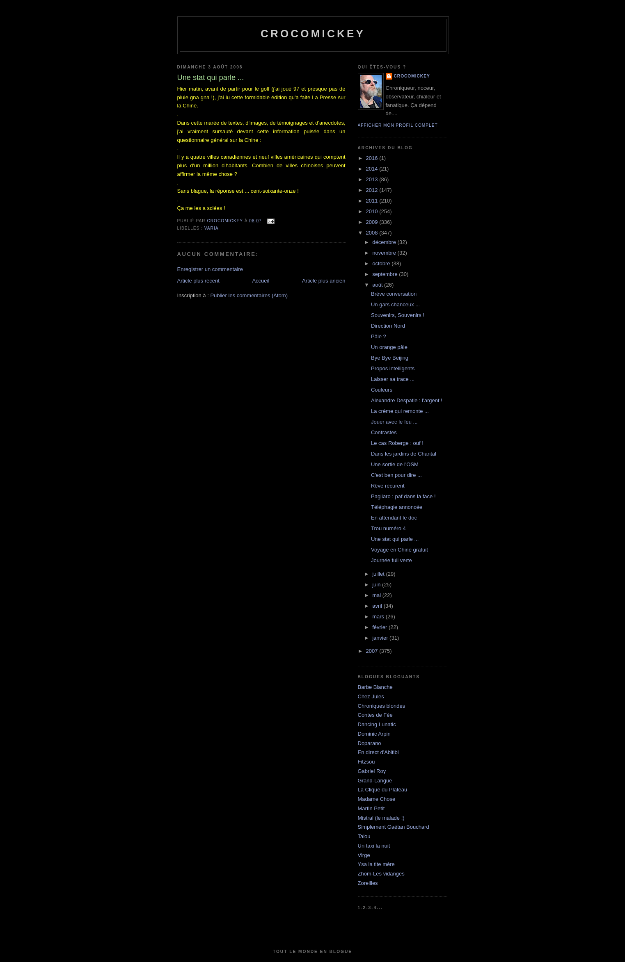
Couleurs (381, 390)
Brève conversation (394, 294)
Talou (364, 836)
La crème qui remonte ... (400, 411)
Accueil (260, 281)
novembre (384, 253)
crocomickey (313, 33)
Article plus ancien (324, 281)
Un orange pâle (389, 347)
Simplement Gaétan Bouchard (393, 827)
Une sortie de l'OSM (395, 464)
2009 (373, 222)
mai (377, 595)
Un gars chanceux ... (395, 304)
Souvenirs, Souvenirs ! (397, 315)
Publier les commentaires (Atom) (249, 295)
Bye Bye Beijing (389, 358)
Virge (364, 855)
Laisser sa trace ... (392, 379)
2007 (373, 651)
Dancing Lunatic (377, 724)
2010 (373, 211)
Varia (211, 228)
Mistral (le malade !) (381, 818)
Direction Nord (388, 326)
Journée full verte (391, 560)
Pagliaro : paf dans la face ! (403, 496)
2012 (373, 190)
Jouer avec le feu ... (394, 422)
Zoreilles (368, 883)
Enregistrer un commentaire (210, 269)
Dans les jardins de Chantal (403, 454)
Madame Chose (377, 799)
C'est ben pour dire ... (396, 475)
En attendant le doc (394, 518)
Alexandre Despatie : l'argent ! (406, 400)
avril (377, 606)
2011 (373, 201)
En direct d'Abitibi (378, 752)
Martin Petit (371, 808)
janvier (380, 638)
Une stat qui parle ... (395, 539)
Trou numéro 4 (388, 528)
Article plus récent (198, 281)
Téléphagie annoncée (396, 507)
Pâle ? (378, 336)
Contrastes (384, 432)
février (380, 627)
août (378, 285)
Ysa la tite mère (376, 864)
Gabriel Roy (372, 771)
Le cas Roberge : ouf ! (397, 443)
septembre (385, 274)
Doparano (369, 743)
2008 (373, 233)
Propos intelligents (392, 368)
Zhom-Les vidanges (381, 874)
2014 (373, 169)
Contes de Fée (375, 715)
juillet (379, 574)
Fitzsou (366, 762)
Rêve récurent (388, 486)
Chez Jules (371, 696)
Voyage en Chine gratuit (399, 550)
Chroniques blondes (381, 706)
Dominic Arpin (374, 734)
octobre (381, 263)
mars (379, 616)
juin (377, 584)
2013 (373, 179)
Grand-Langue (375, 780)
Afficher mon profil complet (398, 125)
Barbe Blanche (375, 687)
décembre (384, 242)
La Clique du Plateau (383, 789)
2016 (373, 158)
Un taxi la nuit (374, 846)
